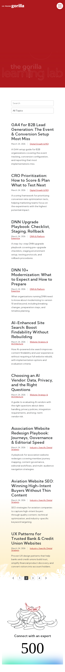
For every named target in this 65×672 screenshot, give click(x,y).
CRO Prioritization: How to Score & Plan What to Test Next (30, 180)
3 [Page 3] (33, 578)
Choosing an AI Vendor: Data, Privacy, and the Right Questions (32, 382)
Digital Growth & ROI (39, 144)
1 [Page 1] (19, 578)
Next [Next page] (46, 578)
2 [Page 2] (26, 578)
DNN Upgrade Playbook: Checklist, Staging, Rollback (30, 226)
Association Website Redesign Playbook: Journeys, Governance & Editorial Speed (32, 435)
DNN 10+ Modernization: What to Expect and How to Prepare (31, 277)
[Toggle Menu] (60, 6)
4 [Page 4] (39, 578)
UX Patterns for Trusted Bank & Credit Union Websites (32, 538)
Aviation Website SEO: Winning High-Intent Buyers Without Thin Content (32, 488)
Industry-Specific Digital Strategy (31, 448)
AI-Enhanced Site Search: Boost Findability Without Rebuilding (29, 329)
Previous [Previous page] (13, 578)
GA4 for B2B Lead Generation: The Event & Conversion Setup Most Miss (32, 131)
